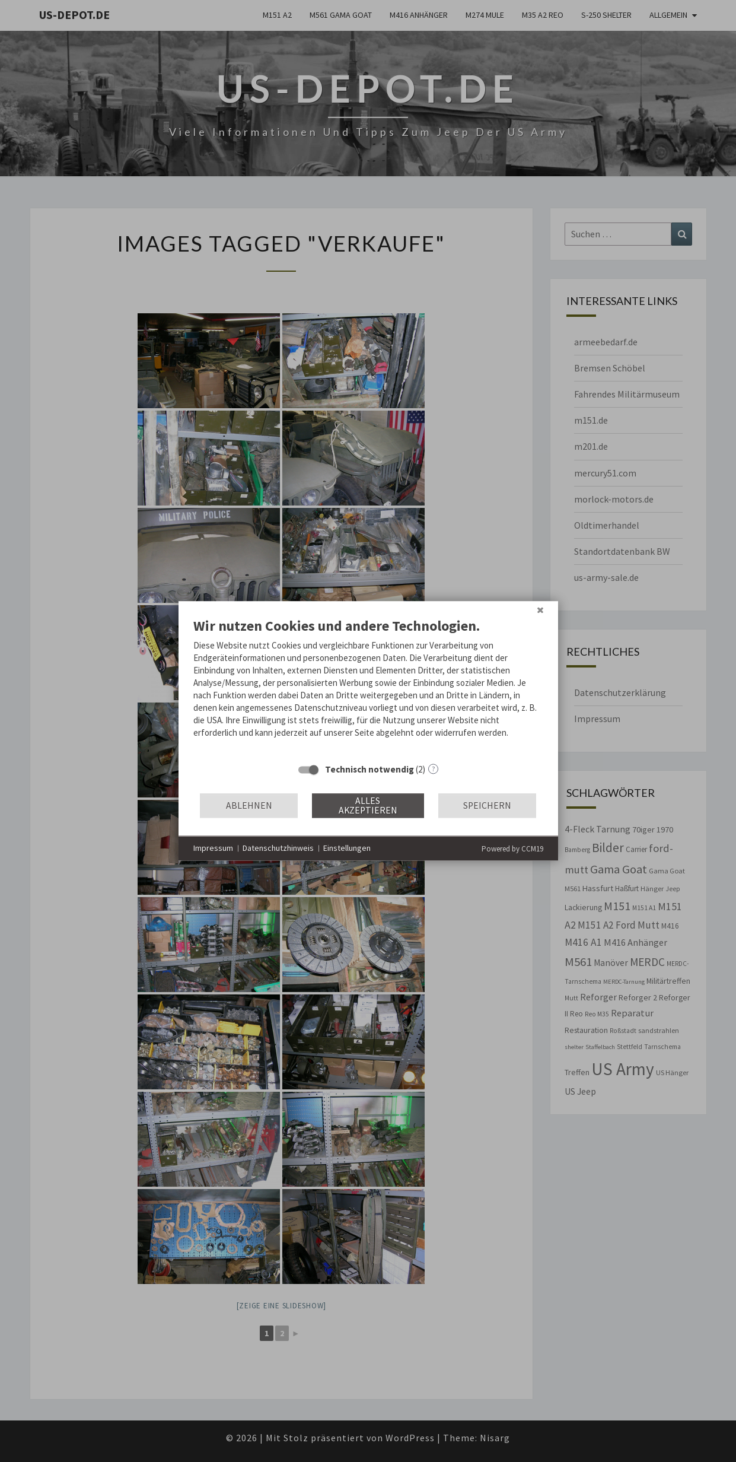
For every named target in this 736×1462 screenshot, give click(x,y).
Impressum (213, 848)
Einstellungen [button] (347, 848)
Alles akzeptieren (368, 805)
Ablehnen (249, 805)
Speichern (487, 805)
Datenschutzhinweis (278, 848)
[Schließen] (540, 610)
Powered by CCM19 (512, 849)
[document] (368, 686)
